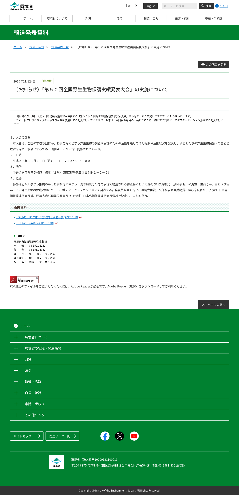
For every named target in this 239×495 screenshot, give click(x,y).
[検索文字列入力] (179, 6)
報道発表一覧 (60, 47)
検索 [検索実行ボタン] (208, 6)
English (150, 6)
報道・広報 (36, 47)
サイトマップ (22, 436)
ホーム (25, 18)
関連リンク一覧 (59, 436)
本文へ (129, 6)
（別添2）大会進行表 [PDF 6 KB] (35, 223)
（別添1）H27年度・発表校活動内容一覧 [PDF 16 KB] (47, 217)
